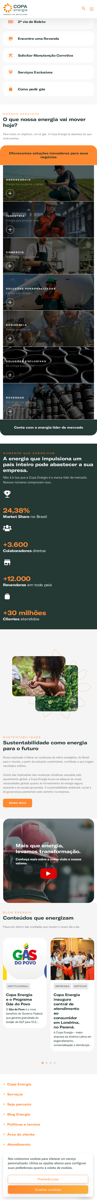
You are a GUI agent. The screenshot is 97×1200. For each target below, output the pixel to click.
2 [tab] (47, 1063)
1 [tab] (43, 1063)
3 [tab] (51, 1063)
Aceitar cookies (48, 1190)
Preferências (48, 1179)
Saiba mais (17, 803)
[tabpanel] (25, 983)
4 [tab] (55, 1063)
